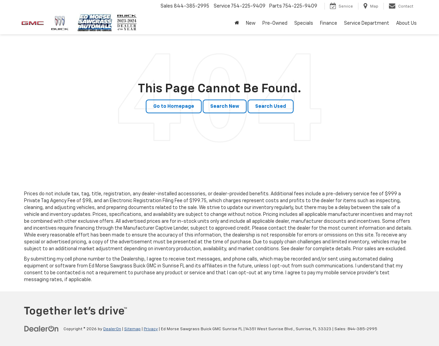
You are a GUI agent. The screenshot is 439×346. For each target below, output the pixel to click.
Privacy (151, 329)
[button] (236, 23)
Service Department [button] (366, 23)
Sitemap (132, 329)
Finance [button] (328, 23)
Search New (224, 106)
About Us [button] (406, 23)
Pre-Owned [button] (274, 23)
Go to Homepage (173, 106)
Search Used (270, 106)
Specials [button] (303, 23)
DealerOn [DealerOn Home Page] (112, 329)
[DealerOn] (41, 328)
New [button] (251, 23)
